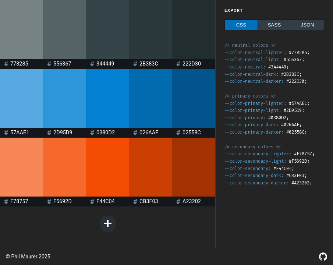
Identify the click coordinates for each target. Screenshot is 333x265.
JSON (307, 25)
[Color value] (24, 63)
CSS (241, 25)
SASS (274, 25)
